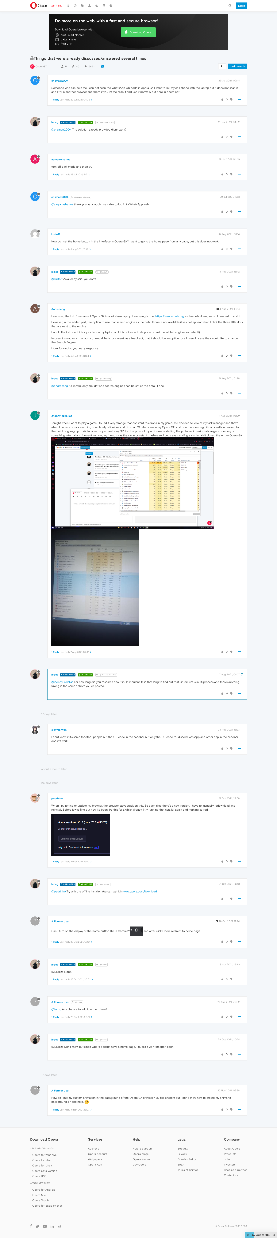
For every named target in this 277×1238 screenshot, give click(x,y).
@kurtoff (102, 272)
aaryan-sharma (60, 159)
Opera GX (41, 66)
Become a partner (235, 1169)
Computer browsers (42, 1148)
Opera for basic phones (47, 1205)
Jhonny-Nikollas (61, 415)
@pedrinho (103, 884)
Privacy (182, 1153)
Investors (230, 1164)
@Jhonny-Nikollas (106, 675)
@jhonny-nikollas (62, 682)
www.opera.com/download (140, 891)
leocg (54, 122)
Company (232, 1139)
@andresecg (59, 385)
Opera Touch (40, 1200)
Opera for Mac (41, 1160)
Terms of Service (188, 1169)
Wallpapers (95, 1159)
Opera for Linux (42, 1165)
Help (136, 1139)
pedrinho (57, 798)
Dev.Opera (139, 1164)
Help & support (142, 1148)
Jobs (227, 1159)
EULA (181, 1164)
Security (183, 1148)
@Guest (101, 965)
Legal (182, 1139)
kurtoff (55, 234)
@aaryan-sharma (80, 197)
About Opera (232, 1148)
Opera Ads (95, 1164)
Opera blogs (140, 1153)
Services (95, 1139)
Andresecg (58, 309)
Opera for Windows (44, 1154)
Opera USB (39, 1176)
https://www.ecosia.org (169, 316)
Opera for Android (44, 1189)
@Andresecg (103, 379)
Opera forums (141, 1159)
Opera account (97, 1153)
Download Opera (140, 32)
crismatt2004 (59, 80)
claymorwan (59, 729)
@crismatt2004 (105, 122)
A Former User (60, 921)
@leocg (77, 1002)
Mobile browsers (40, 1183)
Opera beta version (44, 1170)
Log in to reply (237, 66)
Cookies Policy (187, 1159)
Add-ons (93, 1148)
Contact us (231, 1175)
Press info (230, 1153)
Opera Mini (39, 1195)
